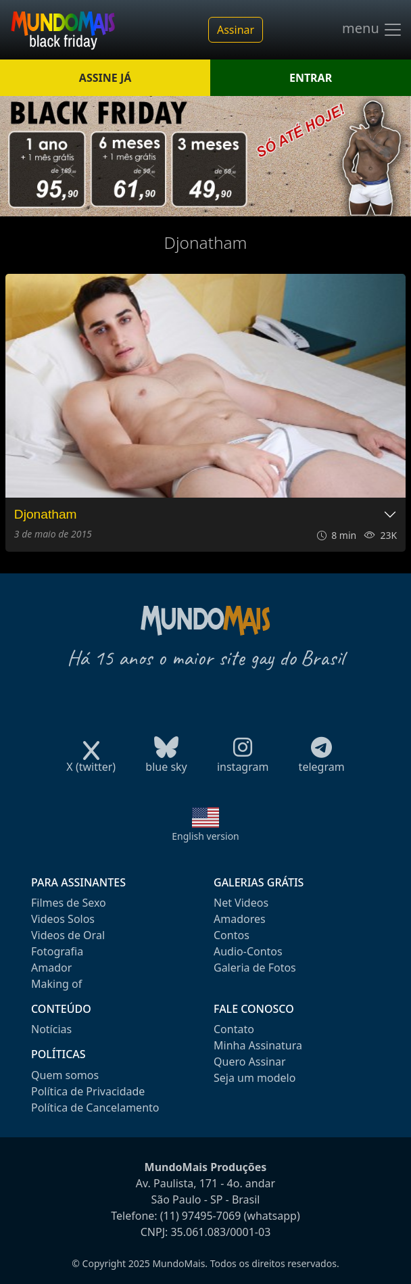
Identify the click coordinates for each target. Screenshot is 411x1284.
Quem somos (65, 1075)
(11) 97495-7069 (200, 1215)
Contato (234, 1029)
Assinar (235, 29)
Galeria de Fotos (255, 967)
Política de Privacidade (88, 1091)
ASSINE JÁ (105, 77)
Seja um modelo (254, 1077)
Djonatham (45, 514)
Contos (231, 935)
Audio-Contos (248, 951)
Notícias (51, 1029)
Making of (56, 983)
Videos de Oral (68, 935)
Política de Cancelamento (95, 1107)
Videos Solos (63, 918)
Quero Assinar (250, 1061)
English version (205, 836)
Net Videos (241, 902)
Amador (51, 967)
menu (372, 30)
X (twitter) (91, 762)
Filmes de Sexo (68, 902)
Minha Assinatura (258, 1045)
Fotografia (57, 951)
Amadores (240, 918)
